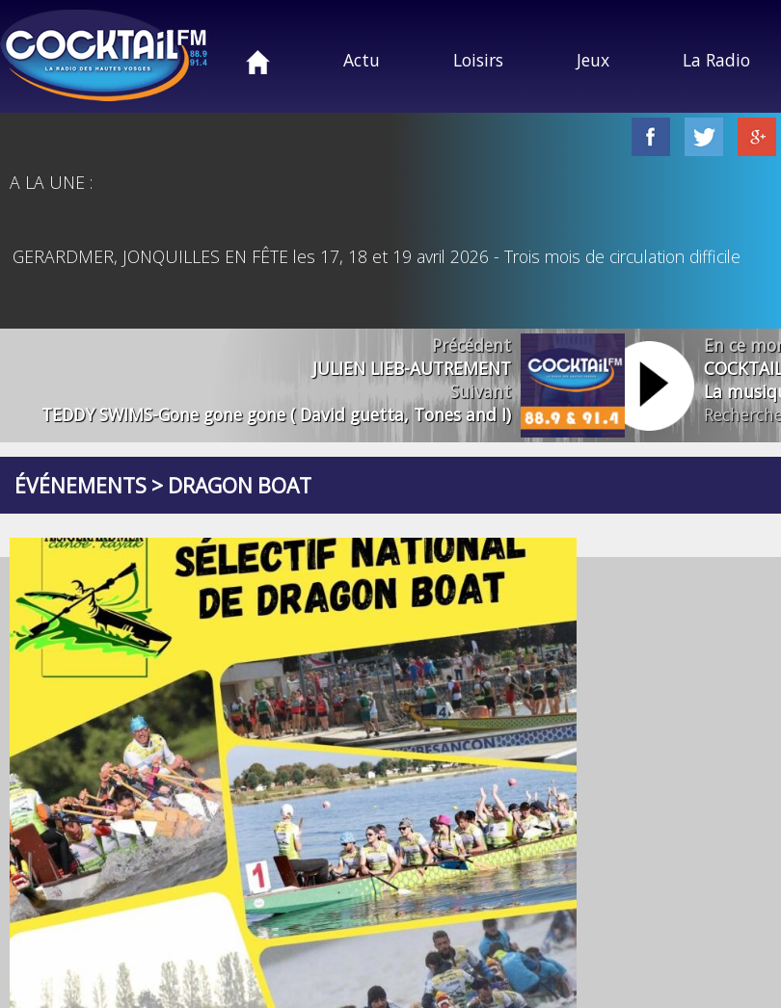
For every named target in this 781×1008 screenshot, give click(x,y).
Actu (361, 59)
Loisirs (478, 59)
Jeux (593, 59)
